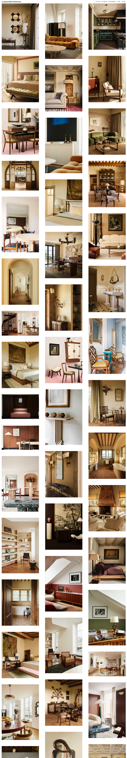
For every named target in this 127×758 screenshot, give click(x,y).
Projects (104, 1)
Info (119, 1)
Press (123, 1)
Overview (98, 1)
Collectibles (112, 1)
